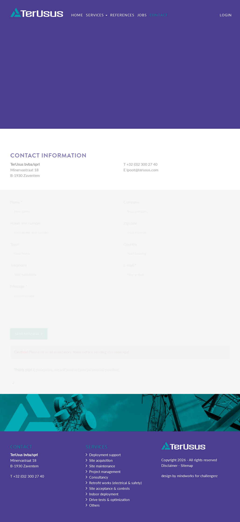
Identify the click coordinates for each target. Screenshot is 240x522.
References (122, 15)
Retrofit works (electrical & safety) (114, 482)
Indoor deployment (102, 493)
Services (96, 15)
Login (226, 15)
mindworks (185, 475)
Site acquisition (99, 460)
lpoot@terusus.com (142, 169)
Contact (159, 15)
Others (93, 505)
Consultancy (97, 477)
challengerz (209, 475)
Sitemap (187, 465)
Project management (103, 471)
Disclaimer (169, 465)
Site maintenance (100, 465)
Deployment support (103, 454)
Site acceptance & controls (108, 488)
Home (77, 15)
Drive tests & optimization (108, 499)
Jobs (142, 15)
